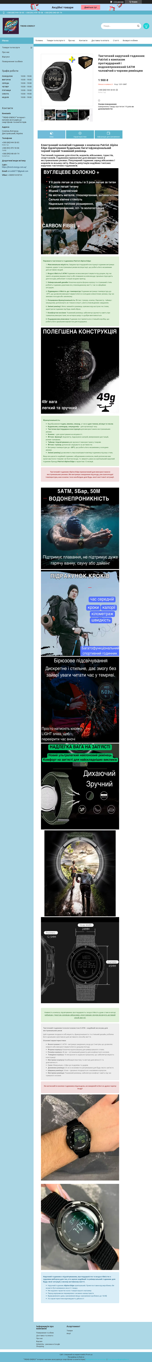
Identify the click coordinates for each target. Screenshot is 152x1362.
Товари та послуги (55, 40)
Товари (70, 1330)
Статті (116, 40)
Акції (69, 1333)
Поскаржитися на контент (96, 1359)
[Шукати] (138, 26)
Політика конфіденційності (118, 1359)
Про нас (71, 40)
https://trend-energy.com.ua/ (14, 167)
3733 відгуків (118, 2)
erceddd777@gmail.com (18, 171)
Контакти (83, 40)
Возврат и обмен (130, 40)
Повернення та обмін (12, 61)
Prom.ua (89, 1354)
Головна (39, 40)
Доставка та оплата (100, 40)
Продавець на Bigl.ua (76, 1357)
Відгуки (6, 57)
